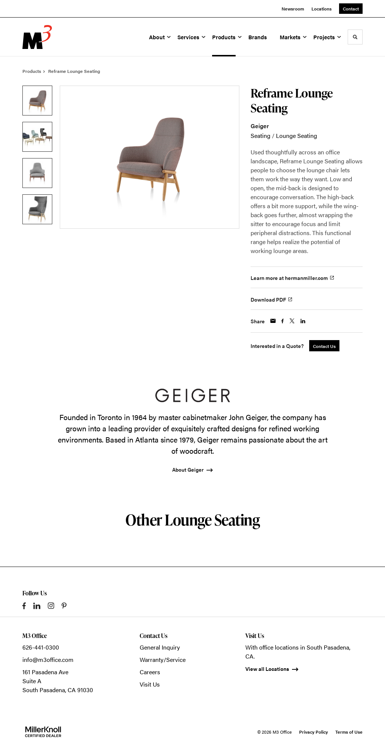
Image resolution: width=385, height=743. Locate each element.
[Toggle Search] (355, 37)
